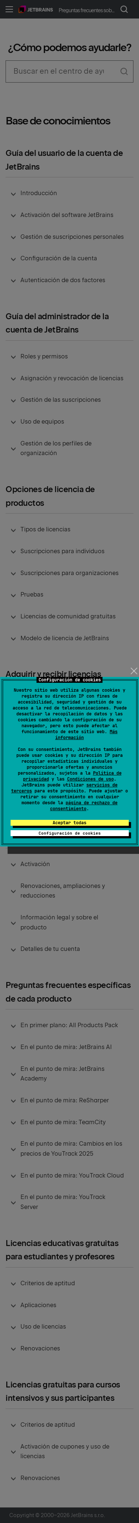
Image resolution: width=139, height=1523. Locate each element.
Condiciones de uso (90, 779)
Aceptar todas (69, 823)
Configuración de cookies (70, 833)
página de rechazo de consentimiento (84, 806)
